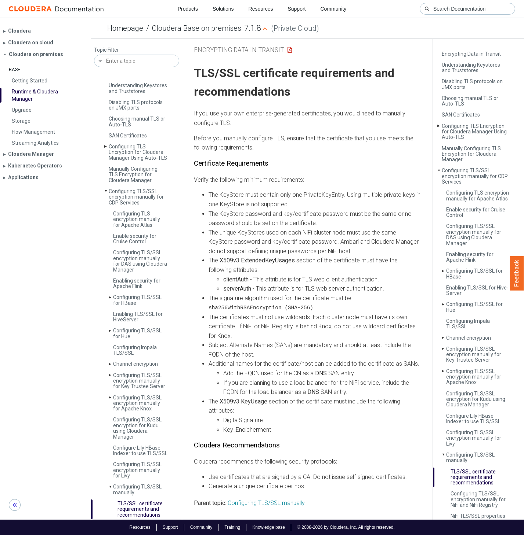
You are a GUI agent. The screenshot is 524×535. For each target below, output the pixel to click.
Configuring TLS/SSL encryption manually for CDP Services (136, 197)
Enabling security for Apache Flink (136, 283)
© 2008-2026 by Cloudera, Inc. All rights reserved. (346, 527)
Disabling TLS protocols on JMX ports (136, 105)
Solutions (223, 9)
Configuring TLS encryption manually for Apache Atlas (136, 219)
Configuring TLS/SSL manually (137, 489)
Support (297, 9)
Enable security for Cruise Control (134, 238)
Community (334, 9)
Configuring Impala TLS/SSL (135, 350)
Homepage (125, 28)
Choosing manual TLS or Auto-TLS (137, 121)
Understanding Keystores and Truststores (138, 88)
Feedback (516, 273)
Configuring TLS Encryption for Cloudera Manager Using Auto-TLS (138, 152)
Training (232, 527)
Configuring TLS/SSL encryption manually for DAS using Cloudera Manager (140, 261)
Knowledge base (268, 527)
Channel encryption (135, 364)
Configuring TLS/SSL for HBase (137, 300)
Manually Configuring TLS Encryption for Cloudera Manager (133, 174)
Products (188, 9)
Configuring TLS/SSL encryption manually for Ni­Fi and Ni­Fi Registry (478, 499)
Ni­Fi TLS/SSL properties (478, 516)
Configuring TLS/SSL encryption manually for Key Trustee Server (139, 381)
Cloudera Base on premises (196, 28)
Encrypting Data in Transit (471, 54)
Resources (261, 9)
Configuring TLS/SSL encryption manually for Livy (137, 470)
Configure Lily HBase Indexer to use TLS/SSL (140, 450)
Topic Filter (106, 50)
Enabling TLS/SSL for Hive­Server (138, 316)
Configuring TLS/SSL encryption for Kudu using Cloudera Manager (137, 428)
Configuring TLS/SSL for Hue (137, 333)
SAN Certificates (128, 136)
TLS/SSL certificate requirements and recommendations (140, 509)
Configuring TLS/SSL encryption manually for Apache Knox (137, 403)
